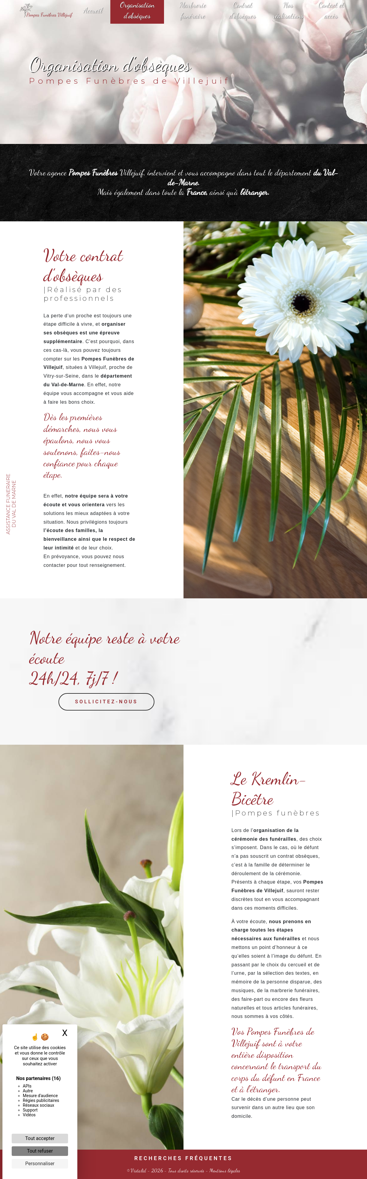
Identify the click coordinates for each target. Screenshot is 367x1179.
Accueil (92, 10)
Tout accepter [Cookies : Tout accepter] (40, 1138)
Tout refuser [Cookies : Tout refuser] (40, 1151)
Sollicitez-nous (106, 721)
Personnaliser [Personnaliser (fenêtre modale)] (40, 1163)
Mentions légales (224, 1170)
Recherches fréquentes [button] (183, 1158)
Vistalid (138, 1170)
